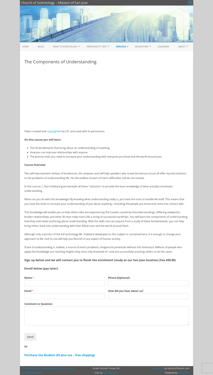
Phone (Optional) (119, 278)
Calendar (163, 46)
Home (25, 46)
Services (121, 46)
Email (29, 291)
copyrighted (54, 131)
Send (30, 337)
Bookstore (141, 46)
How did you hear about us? (125, 291)
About (182, 46)
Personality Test (97, 46)
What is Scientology (65, 46)
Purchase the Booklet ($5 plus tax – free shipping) (59, 355)
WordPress (183, 372)
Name (29, 278)
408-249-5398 (110, 372)
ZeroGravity (157, 368)
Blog (41, 46)
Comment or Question (38, 304)
